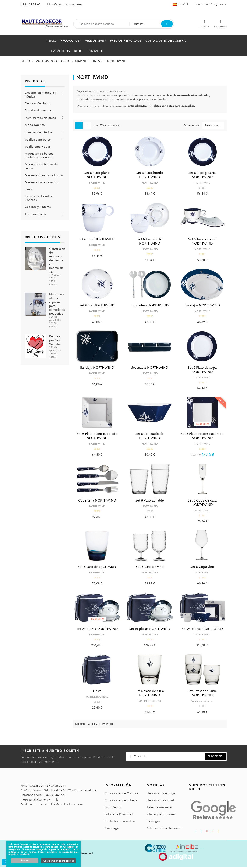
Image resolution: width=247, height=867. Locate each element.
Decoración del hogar (161, 793)
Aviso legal (112, 828)
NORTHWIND (97, 182)
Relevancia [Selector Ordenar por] (214, 125)
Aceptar (25, 860)
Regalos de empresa (39, 110)
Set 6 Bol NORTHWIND (97, 305)
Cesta (97, 691)
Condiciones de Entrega (121, 800)
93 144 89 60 (31, 4)
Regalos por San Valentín (55, 340)
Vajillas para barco (38, 140)
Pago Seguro (113, 807)
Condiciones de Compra (121, 793)
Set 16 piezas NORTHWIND (149, 629)
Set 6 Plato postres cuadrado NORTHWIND (202, 436)
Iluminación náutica (38, 132)
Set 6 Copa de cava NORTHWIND (202, 502)
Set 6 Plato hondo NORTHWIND (149, 175)
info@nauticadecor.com (65, 4)
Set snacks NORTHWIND (149, 367)
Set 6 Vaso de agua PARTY (97, 567)
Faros (28, 189)
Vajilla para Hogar (37, 146)
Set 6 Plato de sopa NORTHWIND (202, 369)
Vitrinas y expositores (161, 814)
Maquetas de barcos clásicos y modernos (39, 155)
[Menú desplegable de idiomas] (181, 4)
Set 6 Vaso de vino (149, 567)
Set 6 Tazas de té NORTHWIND (149, 241)
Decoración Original (160, 800)
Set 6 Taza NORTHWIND (97, 239)
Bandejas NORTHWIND (202, 305)
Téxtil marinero (35, 214)
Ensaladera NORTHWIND (150, 305)
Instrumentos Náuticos (40, 118)
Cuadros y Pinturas (38, 207)
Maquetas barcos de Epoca (44, 175)
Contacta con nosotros (120, 821)
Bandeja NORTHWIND (97, 367)
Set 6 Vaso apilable (149, 500)
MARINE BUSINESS (97, 696)
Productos (35, 81)
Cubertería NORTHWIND (97, 500)
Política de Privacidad (119, 814)
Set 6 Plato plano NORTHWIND (97, 175)
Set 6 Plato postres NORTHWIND (202, 175)
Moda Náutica (35, 125)
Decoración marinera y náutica (40, 94)
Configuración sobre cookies (58, 860)
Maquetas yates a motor (42, 182)
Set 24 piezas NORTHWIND (97, 629)
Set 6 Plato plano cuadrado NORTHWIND (97, 436)
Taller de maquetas (159, 807)
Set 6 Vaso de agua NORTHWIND (150, 693)
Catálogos (153, 821)
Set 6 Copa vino (202, 567)
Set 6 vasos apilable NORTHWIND (202, 693)
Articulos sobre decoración (165, 828)
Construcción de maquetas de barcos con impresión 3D (58, 260)
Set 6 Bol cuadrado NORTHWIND (149, 436)
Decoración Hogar (37, 103)
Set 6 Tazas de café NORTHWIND (202, 241)
